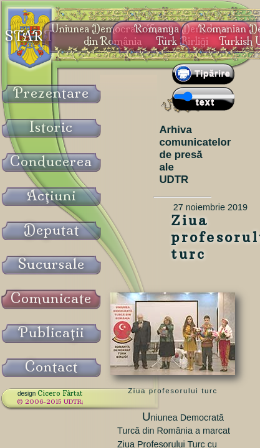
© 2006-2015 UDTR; (50, 402)
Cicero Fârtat (59, 393)
